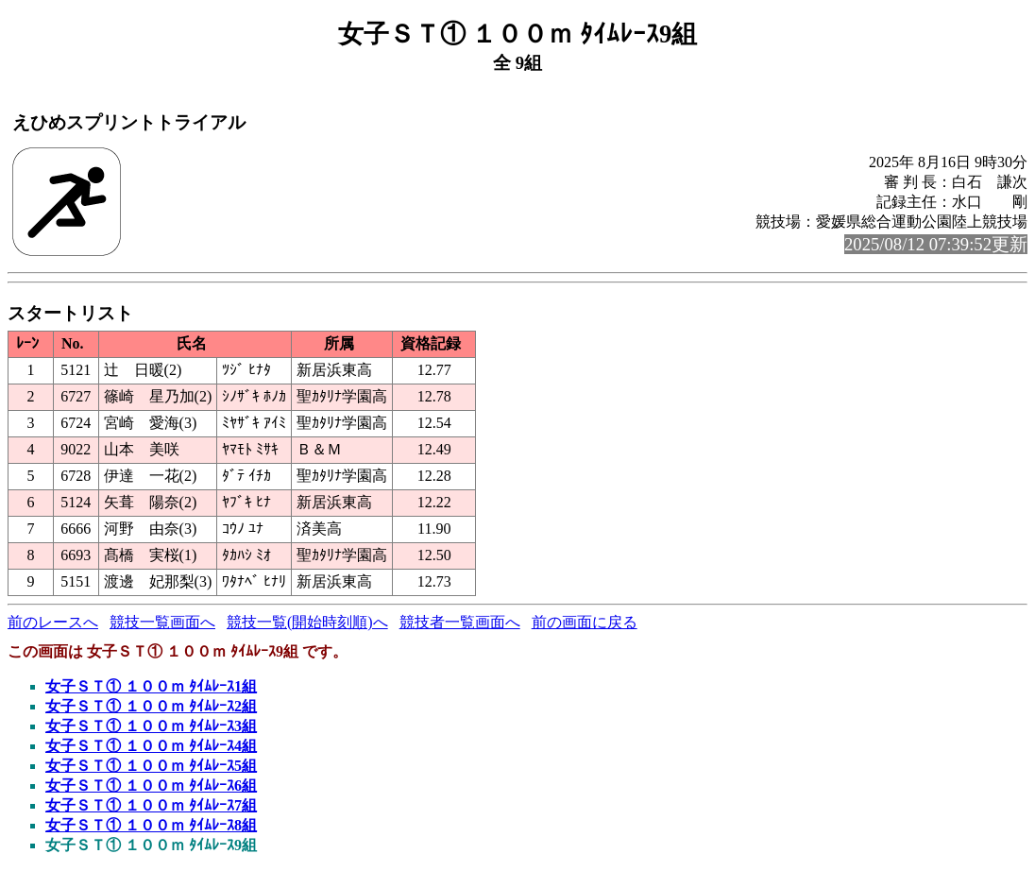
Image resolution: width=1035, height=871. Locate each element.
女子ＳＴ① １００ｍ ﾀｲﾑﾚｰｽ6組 (151, 785)
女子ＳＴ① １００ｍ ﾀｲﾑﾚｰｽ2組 (151, 706)
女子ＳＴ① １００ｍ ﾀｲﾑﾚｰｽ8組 (151, 825)
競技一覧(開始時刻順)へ (307, 622)
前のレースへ (53, 622)
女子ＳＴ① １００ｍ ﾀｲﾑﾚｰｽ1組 (151, 686)
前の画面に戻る (584, 622)
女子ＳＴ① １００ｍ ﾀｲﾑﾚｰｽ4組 (151, 746)
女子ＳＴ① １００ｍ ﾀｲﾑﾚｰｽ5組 (151, 766)
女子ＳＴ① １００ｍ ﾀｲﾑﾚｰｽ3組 (151, 726)
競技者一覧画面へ (459, 622)
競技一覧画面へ (162, 622)
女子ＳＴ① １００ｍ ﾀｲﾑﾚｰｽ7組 (151, 805)
